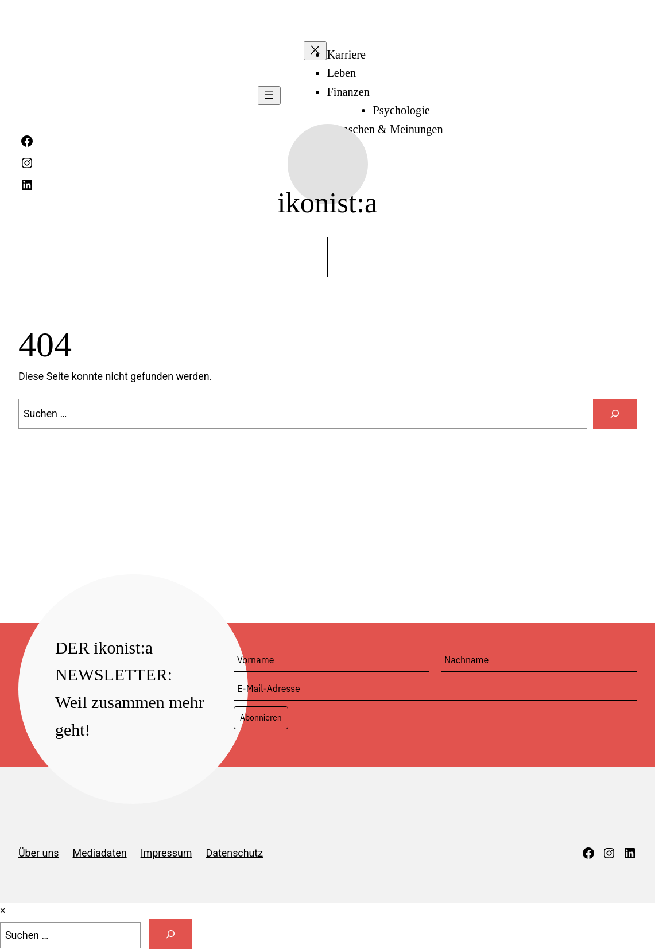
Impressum (166, 853)
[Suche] (170, 934)
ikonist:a (328, 202)
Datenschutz (234, 853)
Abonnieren (261, 718)
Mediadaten (100, 853)
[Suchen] (615, 414)
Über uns (38, 853)
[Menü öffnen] (269, 95)
